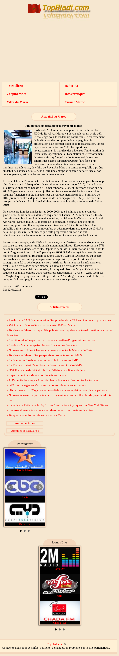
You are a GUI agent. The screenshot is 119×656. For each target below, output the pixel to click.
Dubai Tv (25, 514)
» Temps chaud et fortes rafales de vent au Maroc (35, 415)
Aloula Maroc (25, 460)
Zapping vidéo (16, 94)
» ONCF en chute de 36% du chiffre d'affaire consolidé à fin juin (45, 370)
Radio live (72, 85)
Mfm (60, 585)
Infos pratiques (75, 94)
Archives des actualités (25, 430)
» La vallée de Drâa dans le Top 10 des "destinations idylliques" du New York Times (57, 405)
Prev (10, 487)
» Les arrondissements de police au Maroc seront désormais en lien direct (50, 410)
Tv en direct (15, 85)
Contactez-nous (11, 647)
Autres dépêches (25, 423)
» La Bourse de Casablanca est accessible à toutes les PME (42, 360)
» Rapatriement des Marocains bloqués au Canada (36, 375)
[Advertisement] (59, 52)
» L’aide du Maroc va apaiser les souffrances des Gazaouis (41, 345)
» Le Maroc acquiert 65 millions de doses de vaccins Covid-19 (44, 365)
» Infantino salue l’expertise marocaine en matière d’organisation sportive (50, 340)
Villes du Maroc (17, 102)
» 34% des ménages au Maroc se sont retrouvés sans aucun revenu (46, 385)
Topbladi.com (55, 644)
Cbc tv (25, 487)
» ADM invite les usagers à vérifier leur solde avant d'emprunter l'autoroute (52, 380)
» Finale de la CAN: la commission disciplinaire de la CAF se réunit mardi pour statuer (58, 320)
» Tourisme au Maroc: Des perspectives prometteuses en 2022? (44, 355)
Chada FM (60, 612)
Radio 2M (60, 558)
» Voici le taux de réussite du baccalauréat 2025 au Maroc (41, 325)
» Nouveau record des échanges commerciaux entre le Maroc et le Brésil (49, 350)
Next (39, 487)
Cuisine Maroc (75, 102)
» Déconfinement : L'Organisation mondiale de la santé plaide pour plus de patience (56, 390)
